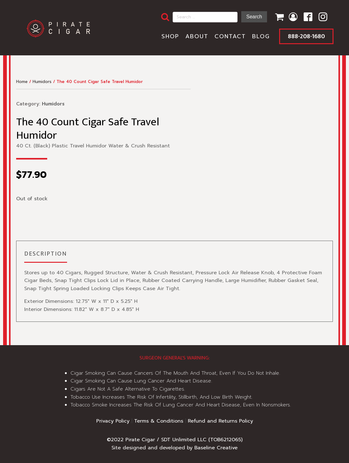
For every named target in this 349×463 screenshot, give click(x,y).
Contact (230, 36)
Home (22, 82)
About (196, 36)
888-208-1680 (306, 36)
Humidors (42, 82)
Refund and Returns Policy (220, 421)
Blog (261, 36)
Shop (170, 36)
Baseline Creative (216, 447)
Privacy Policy (112, 421)
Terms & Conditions (158, 421)
